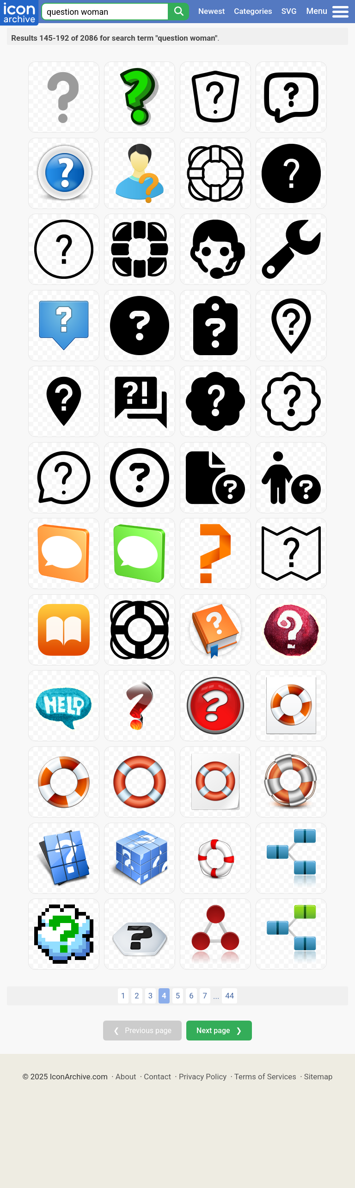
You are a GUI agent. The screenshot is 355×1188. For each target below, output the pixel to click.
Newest (211, 11)
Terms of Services (265, 1076)
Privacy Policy (202, 1076)
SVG (289, 11)
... (216, 996)
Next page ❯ (218, 1030)
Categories (253, 11)
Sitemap (318, 1076)
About (126, 1076)
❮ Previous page (142, 1030)
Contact (157, 1076)
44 (229, 995)
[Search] (178, 11)
